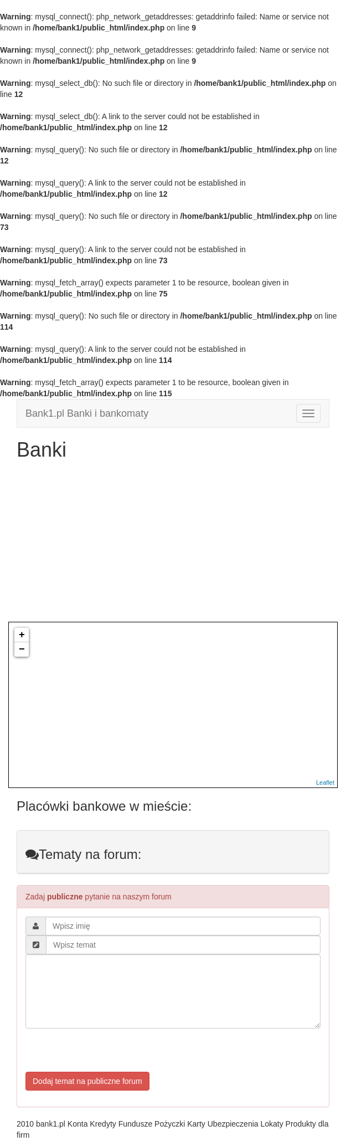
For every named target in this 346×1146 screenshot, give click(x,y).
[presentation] (109, 1050)
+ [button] (22, 635)
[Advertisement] (173, 544)
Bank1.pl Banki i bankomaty (86, 413)
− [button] (22, 649)
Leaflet (325, 782)
